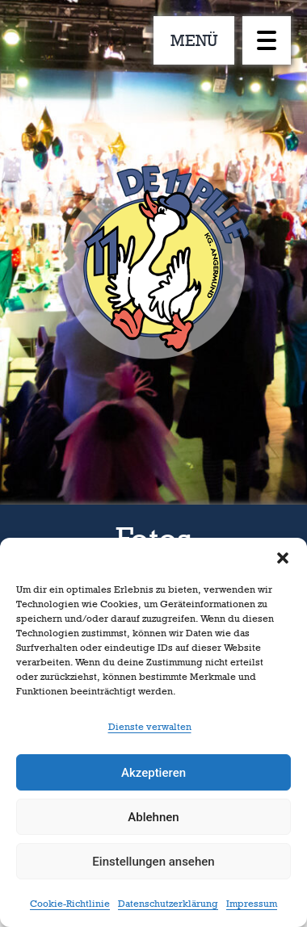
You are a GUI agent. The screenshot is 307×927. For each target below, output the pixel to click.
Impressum (251, 903)
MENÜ (194, 40)
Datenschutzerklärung (168, 903)
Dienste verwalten (149, 726)
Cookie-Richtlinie (70, 903)
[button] (283, 558)
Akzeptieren (153, 773)
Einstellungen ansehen (153, 861)
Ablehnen (153, 817)
